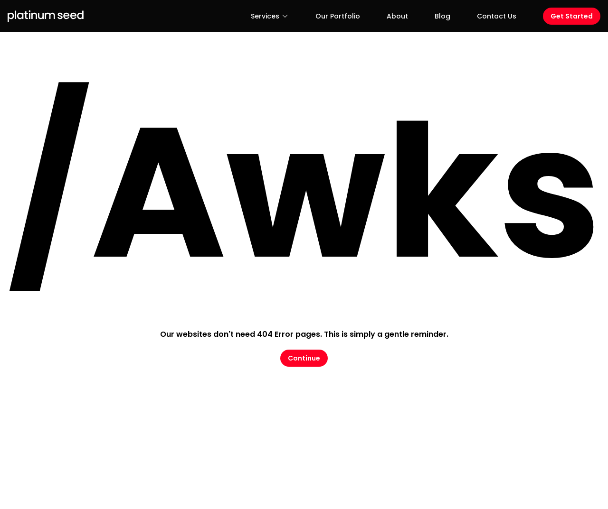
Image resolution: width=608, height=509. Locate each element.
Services (270, 16)
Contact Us (496, 16)
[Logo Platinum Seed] (46, 16)
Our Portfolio (337, 16)
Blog (442, 16)
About (397, 16)
